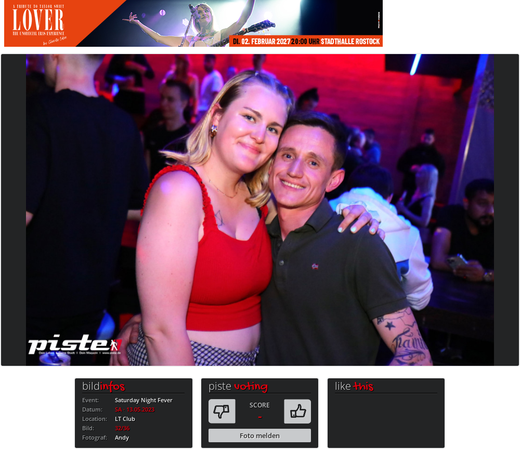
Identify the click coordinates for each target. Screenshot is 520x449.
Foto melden (260, 435)
